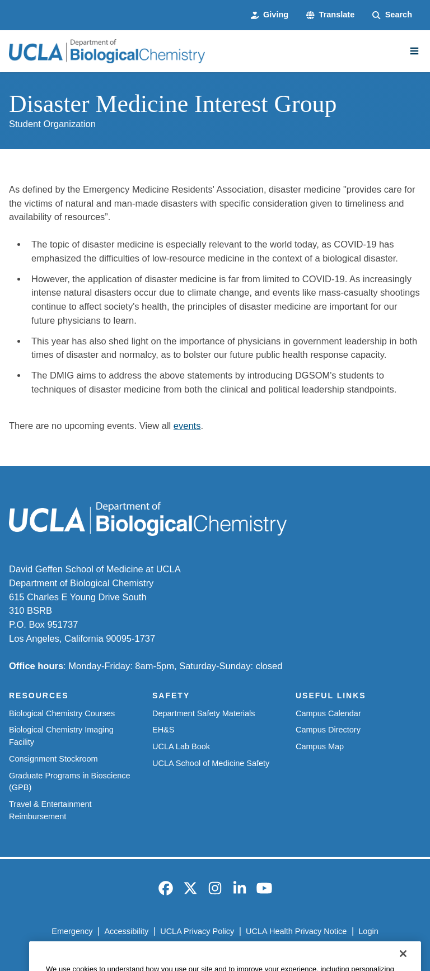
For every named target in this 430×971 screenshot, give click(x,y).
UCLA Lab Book (181, 746)
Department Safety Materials (203, 713)
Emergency (72, 931)
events (187, 426)
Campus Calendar (328, 713)
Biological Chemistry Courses (62, 713)
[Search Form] (392, 15)
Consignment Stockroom (53, 758)
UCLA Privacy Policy (197, 931)
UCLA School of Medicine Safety (210, 763)
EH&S (163, 729)
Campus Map (320, 746)
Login (368, 931)
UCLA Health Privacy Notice (296, 931)
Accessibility (126, 931)
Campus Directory (328, 729)
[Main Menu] (414, 51)
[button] (330, 15)
